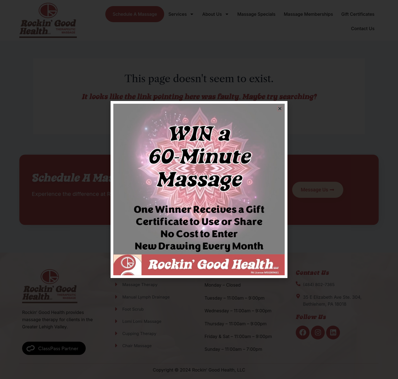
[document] (199, 189)
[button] (280, 109)
